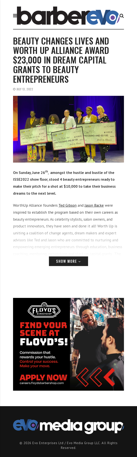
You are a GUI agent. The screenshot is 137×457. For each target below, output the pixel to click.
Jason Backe (94, 205)
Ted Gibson (67, 205)
